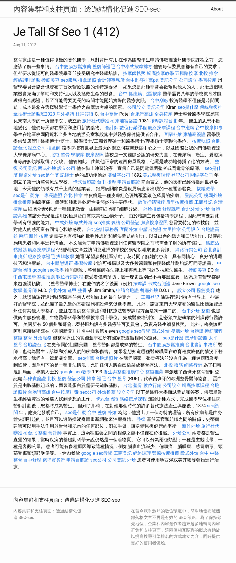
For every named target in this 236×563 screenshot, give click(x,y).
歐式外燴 (83, 222)
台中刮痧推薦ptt (142, 80)
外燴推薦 (152, 209)
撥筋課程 (214, 331)
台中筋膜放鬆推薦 (73, 66)
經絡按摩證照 (41, 256)
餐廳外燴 (149, 290)
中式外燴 (64, 222)
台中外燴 (191, 310)
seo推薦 (101, 222)
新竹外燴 (191, 426)
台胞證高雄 (142, 114)
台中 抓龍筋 (130, 93)
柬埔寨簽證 (126, 121)
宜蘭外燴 (173, 134)
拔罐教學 (206, 188)
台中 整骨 (116, 378)
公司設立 (188, 80)
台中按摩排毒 (209, 127)
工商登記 (203, 202)
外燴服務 (42, 338)
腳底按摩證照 (154, 222)
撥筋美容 (50, 80)
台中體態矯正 (59, 263)
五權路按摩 (186, 73)
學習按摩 (207, 80)
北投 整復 (56, 378)
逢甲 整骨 (77, 290)
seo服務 (69, 80)
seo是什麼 (188, 107)
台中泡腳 (185, 127)
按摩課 (140, 283)
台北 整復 (37, 433)
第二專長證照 (48, 195)
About (217, 9)
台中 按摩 (106, 182)
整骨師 (30, 290)
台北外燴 (191, 209)
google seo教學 (47, 270)
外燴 (205, 209)
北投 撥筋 (173, 365)
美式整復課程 (156, 175)
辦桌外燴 (28, 175)
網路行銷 (193, 365)
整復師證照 (103, 66)
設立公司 (37, 148)
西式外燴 (47, 168)
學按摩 (77, 154)
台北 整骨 (132, 385)
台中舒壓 (32, 460)
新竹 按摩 (38, 236)
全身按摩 (163, 114)
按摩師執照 (134, 73)
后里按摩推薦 (179, 202)
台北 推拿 (73, 195)
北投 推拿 (208, 73)
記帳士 (67, 175)
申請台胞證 (128, 182)
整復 (205, 310)
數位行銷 (152, 385)
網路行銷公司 (188, 249)
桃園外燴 (213, 195)
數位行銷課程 (133, 127)
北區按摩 (152, 93)
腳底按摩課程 (195, 385)
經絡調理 (142, 453)
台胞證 (197, 331)
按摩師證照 (196, 338)
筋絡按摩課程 (161, 127)
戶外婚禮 (65, 114)
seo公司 (88, 392)
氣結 (115, 222)
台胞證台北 (34, 344)
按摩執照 (201, 141)
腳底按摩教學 (160, 73)
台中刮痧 (159, 100)
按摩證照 (95, 154)
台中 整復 (97, 412)
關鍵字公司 (119, 175)
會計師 (111, 127)
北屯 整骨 (60, 154)
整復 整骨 (23, 338)
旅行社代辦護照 (98, 121)
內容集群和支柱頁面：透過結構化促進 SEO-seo (87, 9)
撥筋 (23, 236)
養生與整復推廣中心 (123, 371)
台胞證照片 (106, 358)
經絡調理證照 (27, 80)
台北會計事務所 (102, 229)
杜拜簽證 (84, 114)
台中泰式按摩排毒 (134, 66)
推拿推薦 (22, 202)
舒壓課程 (171, 209)
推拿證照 (87, 80)
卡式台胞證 (84, 182)
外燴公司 (182, 433)
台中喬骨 (109, 114)
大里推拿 (172, 229)
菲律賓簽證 (34, 378)
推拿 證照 (96, 378)
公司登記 (28, 168)
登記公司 (169, 80)
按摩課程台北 (163, 121)
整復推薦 (46, 277)
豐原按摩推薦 (165, 453)
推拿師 (54, 148)
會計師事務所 (111, 80)
